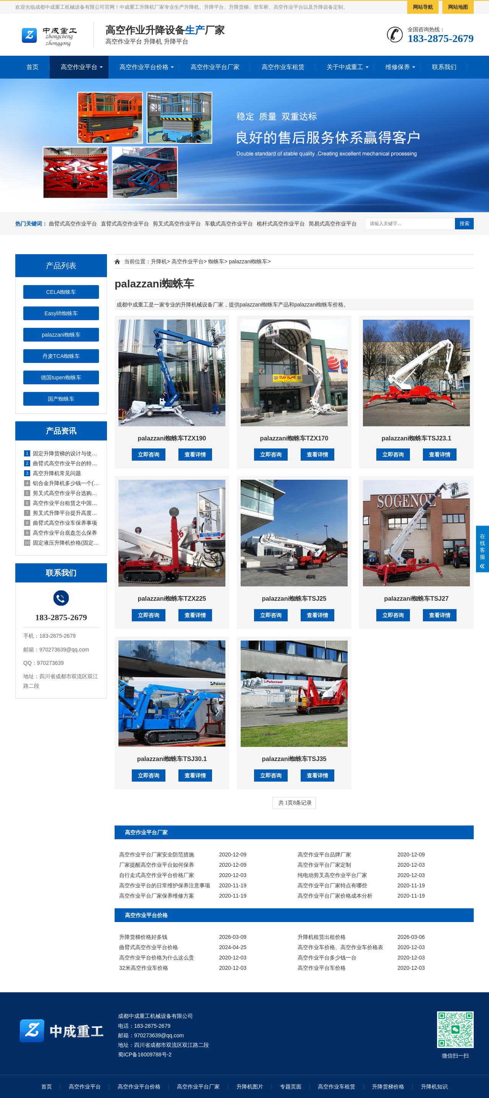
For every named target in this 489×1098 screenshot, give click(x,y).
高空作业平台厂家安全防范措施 (156, 854)
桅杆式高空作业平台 (281, 224)
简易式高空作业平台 (333, 224)
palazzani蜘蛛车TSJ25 (294, 598)
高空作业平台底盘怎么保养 (60, 533)
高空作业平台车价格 (322, 968)
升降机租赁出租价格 (322, 937)
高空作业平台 (79, 67)
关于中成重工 (345, 67)
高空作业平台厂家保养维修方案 (156, 896)
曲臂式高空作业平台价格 (148, 947)
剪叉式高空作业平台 (177, 224)
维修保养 (397, 67)
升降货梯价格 (388, 1086)
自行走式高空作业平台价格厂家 (156, 875)
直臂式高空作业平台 (125, 224)
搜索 (465, 223)
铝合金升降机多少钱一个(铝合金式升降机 (61, 483)
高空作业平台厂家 (215, 67)
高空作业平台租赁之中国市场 (61, 503)
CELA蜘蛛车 (61, 292)
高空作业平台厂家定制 (324, 865)
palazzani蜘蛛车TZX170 (294, 438)
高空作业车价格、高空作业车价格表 (340, 947)
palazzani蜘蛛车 (61, 335)
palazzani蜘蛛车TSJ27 (416, 598)
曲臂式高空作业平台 (73, 224)
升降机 (159, 261)
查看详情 (195, 454)
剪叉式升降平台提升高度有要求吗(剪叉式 (61, 513)
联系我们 (444, 67)
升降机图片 (249, 1086)
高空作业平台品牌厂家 (324, 854)
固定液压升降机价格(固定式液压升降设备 (61, 543)
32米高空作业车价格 (143, 968)
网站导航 (423, 7)
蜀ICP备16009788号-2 (145, 1054)
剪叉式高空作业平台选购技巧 (61, 493)
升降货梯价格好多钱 (143, 937)
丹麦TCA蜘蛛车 (61, 356)
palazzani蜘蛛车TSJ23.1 (417, 438)
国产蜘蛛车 (61, 399)
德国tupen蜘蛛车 (61, 377)
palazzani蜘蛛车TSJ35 (294, 758)
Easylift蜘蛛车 (61, 313)
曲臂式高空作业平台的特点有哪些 (61, 463)
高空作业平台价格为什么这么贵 (156, 958)
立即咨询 (148, 454)
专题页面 (290, 1086)
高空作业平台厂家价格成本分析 (335, 896)
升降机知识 (434, 1086)
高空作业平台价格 (144, 67)
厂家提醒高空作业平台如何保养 (156, 865)
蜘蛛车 (216, 261)
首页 (32, 67)
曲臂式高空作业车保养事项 (60, 523)
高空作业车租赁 (283, 67)
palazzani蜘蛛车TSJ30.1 (172, 758)
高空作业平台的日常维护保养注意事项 (164, 885)
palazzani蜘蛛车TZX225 (172, 598)
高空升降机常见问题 (52, 473)
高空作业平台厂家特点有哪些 (332, 885)
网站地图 (458, 7)
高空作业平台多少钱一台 (327, 958)
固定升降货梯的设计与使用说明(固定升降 (61, 453)
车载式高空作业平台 (229, 224)
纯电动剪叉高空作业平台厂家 (332, 875)
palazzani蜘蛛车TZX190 (172, 438)
